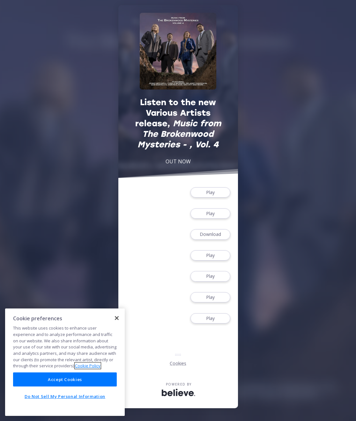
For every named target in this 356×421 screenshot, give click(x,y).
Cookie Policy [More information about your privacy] (87, 366)
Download (210, 234)
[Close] (117, 318)
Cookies (178, 363)
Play (210, 193)
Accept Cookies (65, 379)
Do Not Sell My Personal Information (65, 396)
